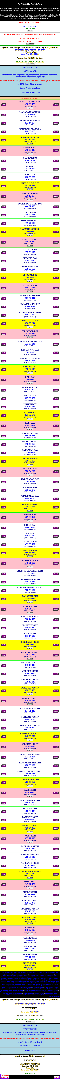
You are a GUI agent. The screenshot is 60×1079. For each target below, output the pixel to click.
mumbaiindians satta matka (13, 987)
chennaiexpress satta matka (51, 987)
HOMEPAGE (30, 1074)
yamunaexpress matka (28, 977)
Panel (56, 104)
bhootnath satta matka (8, 988)
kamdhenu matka (15, 980)
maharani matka (41, 974)
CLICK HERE (30, 43)
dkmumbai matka (5, 981)
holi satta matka (53, 988)
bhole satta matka (7, 993)
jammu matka (24, 980)
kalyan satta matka (17, 993)
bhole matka (31, 980)
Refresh (30, 30)
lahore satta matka (34, 988)
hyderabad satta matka (6, 991)
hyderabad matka (45, 978)
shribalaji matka (35, 972)
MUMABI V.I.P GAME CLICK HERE (30, 42)
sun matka (56, 996)
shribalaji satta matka (36, 983)
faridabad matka (52, 975)
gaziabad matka (44, 975)
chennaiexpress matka (6, 977)
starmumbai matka (27, 978)
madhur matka (33, 974)
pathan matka (8, 974)
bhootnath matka (17, 977)
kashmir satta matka (39, 993)
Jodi (3, 104)
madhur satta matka (52, 984)
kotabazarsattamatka (48, 994)
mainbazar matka (24, 981)
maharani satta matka (7, 985)
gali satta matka (47, 983)
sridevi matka (21, 972)
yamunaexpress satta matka (21, 988)
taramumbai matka (22, 975)
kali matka (28, 972)
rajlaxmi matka (18, 978)
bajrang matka (47, 980)
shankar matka (13, 972)
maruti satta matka (30, 984)
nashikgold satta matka (11, 994)
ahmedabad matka (5, 980)
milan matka (45, 977)
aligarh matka (36, 978)
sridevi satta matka (16, 983)
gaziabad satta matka (25, 987)
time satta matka (10, 984)
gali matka (43, 972)
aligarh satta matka (53, 990)
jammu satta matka (54, 991)
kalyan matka (38, 980)
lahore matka (37, 977)
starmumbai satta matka (41, 990)
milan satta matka (44, 988)
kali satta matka (26, 983)
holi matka (51, 977)
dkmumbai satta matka (51, 993)
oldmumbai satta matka (37, 994)
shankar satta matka (5, 983)
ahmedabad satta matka (30, 991)
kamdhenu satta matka (43, 991)
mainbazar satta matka (24, 994)
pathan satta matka (20, 984)
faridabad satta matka (37, 987)
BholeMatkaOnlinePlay (5, 1076)
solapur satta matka (30, 985)
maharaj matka (24, 974)
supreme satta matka (18, 991)
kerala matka (5, 972)
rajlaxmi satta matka (29, 990)
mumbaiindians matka (33, 975)
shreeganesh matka (11, 975)
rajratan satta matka (6, 990)
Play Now (30, 108)
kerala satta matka (54, 981)
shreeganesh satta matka (42, 985)
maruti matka (16, 974)
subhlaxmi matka (50, 972)
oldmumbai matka (34, 981)
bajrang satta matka (28, 993)
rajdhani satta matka (18, 990)
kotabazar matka (44, 981)
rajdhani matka (9, 978)
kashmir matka (55, 980)
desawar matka (50, 974)
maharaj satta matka (41, 984)
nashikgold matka (15, 981)
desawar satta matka (19, 985)
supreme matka (54, 978)
